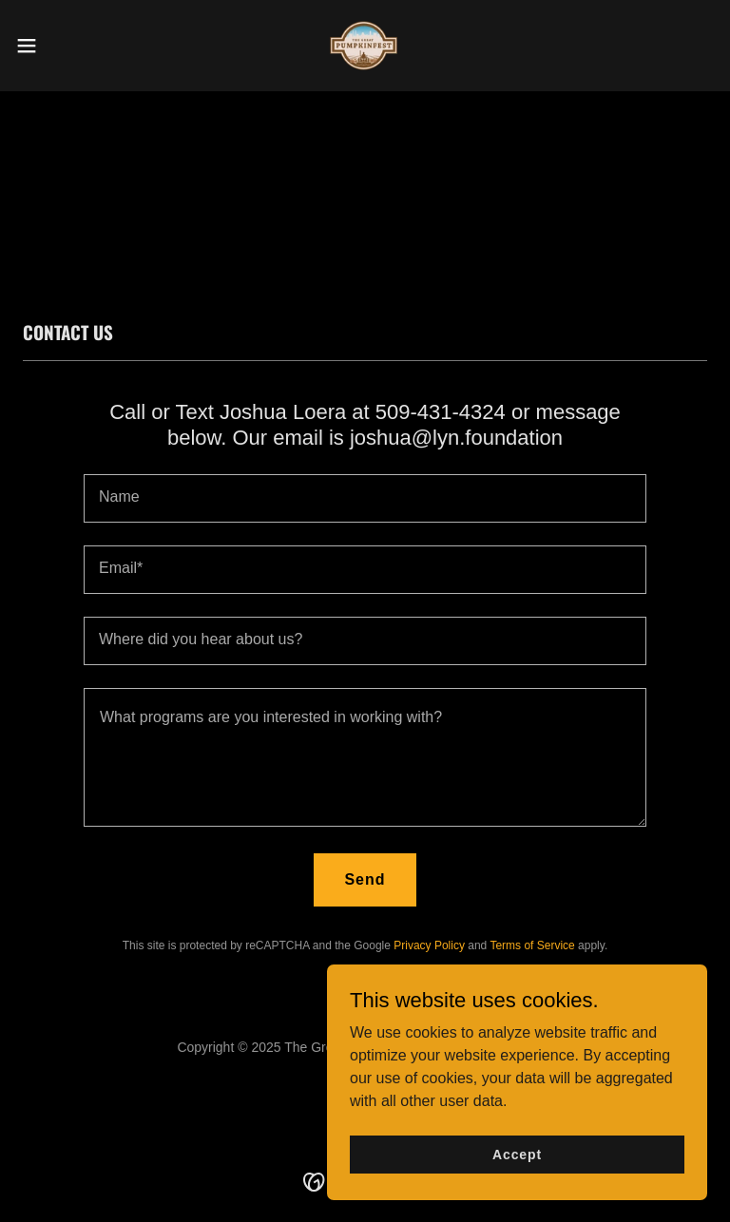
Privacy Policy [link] (429, 945)
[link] (365, 46)
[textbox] (365, 498)
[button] (61, 46)
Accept (517, 1153)
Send (364, 879)
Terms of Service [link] (532, 945)
